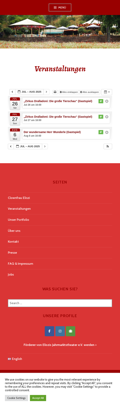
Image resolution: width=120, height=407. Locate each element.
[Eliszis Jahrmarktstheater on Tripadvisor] (70, 331)
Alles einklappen (69, 92)
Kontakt (13, 241)
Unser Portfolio (18, 220)
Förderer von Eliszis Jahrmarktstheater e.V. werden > (60, 345)
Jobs (11, 274)
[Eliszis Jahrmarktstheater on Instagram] (60, 331)
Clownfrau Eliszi (19, 198)
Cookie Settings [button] (16, 398)
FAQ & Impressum (20, 263)
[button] (108, 146)
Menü (62, 7)
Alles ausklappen (90, 92)
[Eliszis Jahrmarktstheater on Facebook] (49, 331)
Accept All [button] (38, 398)
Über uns (14, 231)
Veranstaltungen (19, 208)
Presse (12, 252)
